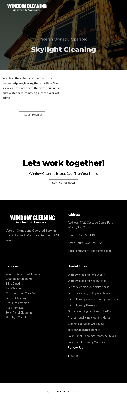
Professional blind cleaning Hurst (89, 317)
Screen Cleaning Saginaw (84, 329)
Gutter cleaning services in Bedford (90, 311)
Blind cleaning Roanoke (83, 305)
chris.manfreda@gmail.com (93, 250)
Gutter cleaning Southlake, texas (88, 287)
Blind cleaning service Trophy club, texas (94, 299)
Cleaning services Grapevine (86, 323)
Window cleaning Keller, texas (87, 280)
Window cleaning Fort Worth (86, 274)
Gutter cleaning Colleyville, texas (89, 293)
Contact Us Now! (63, 183)
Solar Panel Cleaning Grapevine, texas (92, 336)
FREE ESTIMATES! (32, 99)
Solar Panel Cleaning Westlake (87, 342)
